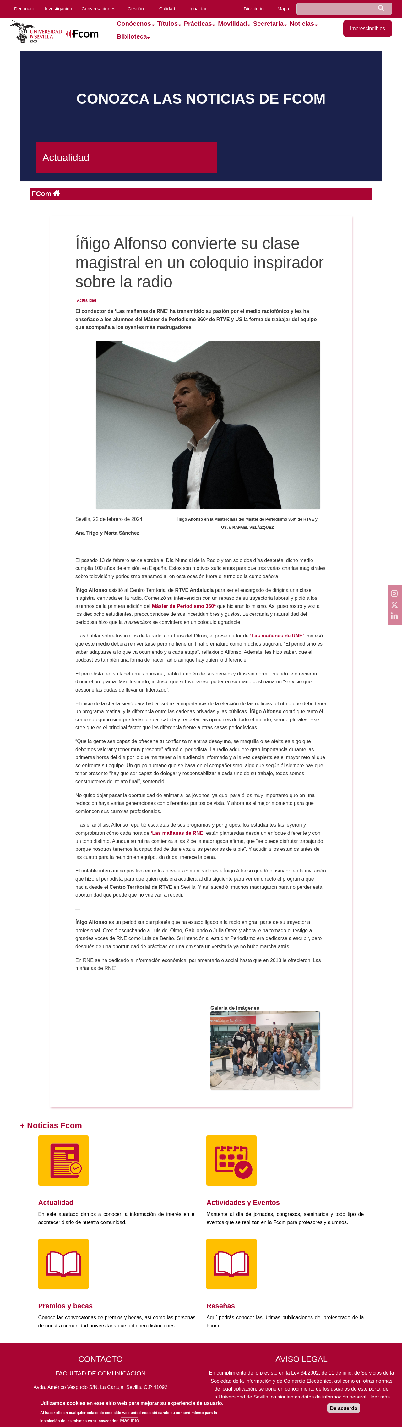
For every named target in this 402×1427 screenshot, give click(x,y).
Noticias (302, 23)
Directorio (254, 8)
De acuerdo (343, 1411)
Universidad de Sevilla (243, 1397)
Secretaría (268, 23)
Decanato (24, 8)
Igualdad (198, 8)
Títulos (167, 23)
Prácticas (198, 23)
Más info (129, 1423)
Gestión (136, 8)
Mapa (283, 8)
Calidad (167, 8)
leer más (380, 1397)
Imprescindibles (367, 28)
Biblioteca (132, 36)
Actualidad (86, 300)
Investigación (58, 8)
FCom (42, 194)
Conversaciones (99, 8)
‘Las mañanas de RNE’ (178, 833)
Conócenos (134, 23)
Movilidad (232, 23)
